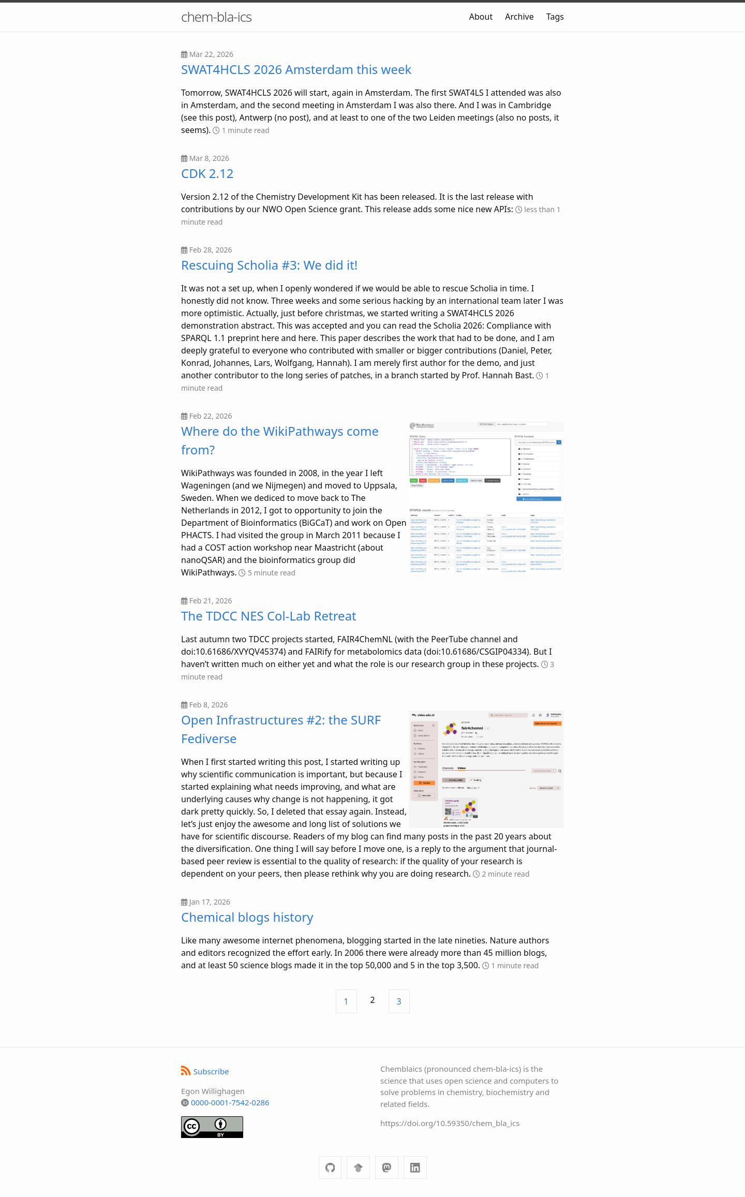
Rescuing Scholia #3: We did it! (269, 264)
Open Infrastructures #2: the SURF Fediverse (281, 729)
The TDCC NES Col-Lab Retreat (268, 615)
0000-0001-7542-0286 (230, 1102)
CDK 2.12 (207, 173)
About (481, 16)
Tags (555, 16)
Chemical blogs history (247, 916)
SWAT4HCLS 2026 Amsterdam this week (296, 69)
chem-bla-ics (216, 16)
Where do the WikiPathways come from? (280, 440)
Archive (519, 16)
